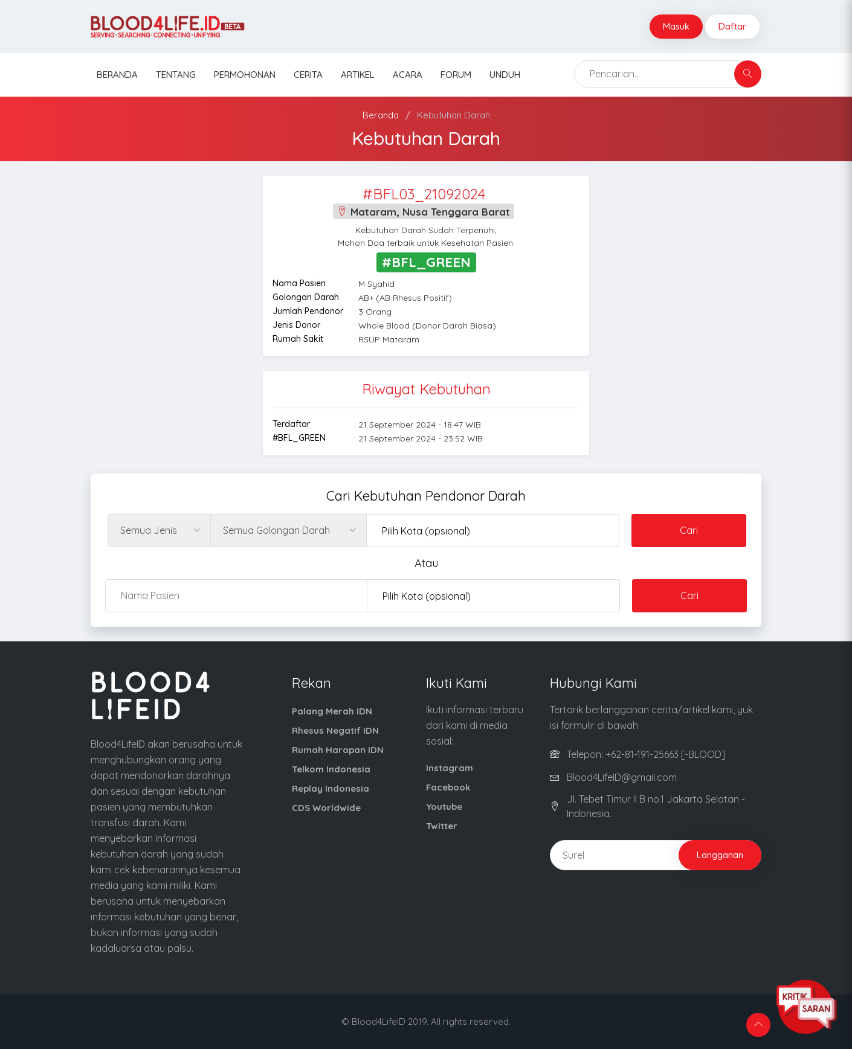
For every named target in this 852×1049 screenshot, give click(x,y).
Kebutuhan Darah (453, 115)
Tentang (176, 74)
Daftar (732, 26)
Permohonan (245, 74)
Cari (689, 530)
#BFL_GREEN (299, 437)
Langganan (720, 855)
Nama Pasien (299, 283)
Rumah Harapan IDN (338, 749)
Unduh (504, 74)
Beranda (117, 74)
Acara (407, 74)
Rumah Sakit (298, 338)
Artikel (358, 74)
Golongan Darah (306, 297)
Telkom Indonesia (331, 769)
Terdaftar (291, 424)
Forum (456, 74)
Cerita (308, 74)
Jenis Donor (296, 324)
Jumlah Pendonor (308, 311)
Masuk (676, 26)
